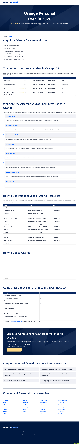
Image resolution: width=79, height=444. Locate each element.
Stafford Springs (63, 416)
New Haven (43, 404)
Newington (43, 411)
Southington (62, 409)
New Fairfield (44, 400)
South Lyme (62, 402)
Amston (6, 398)
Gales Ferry (25, 404)
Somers (61, 398)
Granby (24, 411)
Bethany (6, 411)
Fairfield (24, 398)
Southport (62, 411)
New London (43, 407)
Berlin (5, 409)
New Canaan (43, 398)
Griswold (25, 416)
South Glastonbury (63, 400)
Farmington (25, 402)
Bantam (6, 404)
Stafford (61, 413)
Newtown (43, 413)
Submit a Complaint (14, 349)
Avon (5, 402)
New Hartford (44, 402)
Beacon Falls (7, 407)
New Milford (43, 409)
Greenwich (25, 413)
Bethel (5, 413)
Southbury (62, 407)
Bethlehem (6, 416)
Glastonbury (25, 407)
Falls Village (25, 400)
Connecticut (5, 36)
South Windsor (63, 404)
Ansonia (6, 400)
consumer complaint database (16, 321)
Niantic (42, 416)
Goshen (24, 409)
